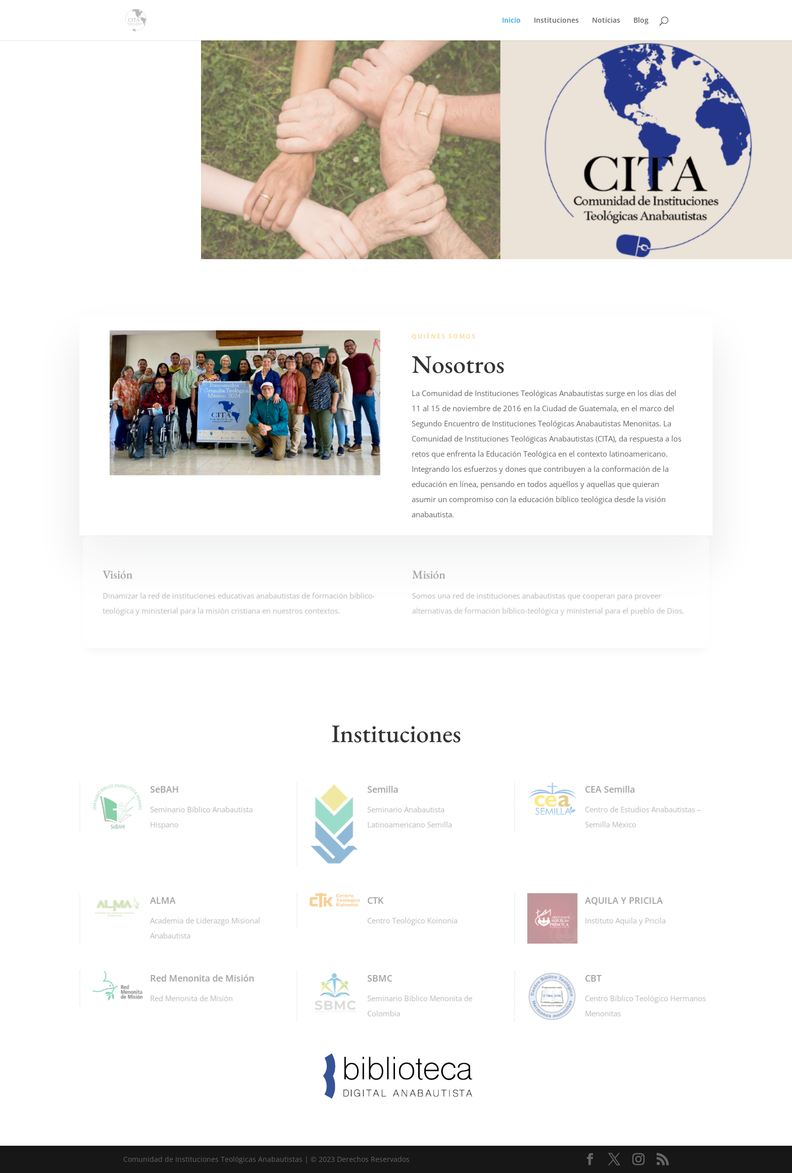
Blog (641, 21)
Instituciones (556, 21)
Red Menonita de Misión (199, 978)
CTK (374, 900)
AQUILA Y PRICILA (622, 900)
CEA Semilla (608, 789)
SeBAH (163, 789)
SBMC (379, 978)
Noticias (606, 21)
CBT (592, 978)
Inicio (511, 21)
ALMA (161, 900)
